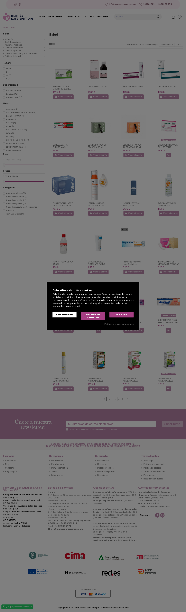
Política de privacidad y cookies (119, 324)
